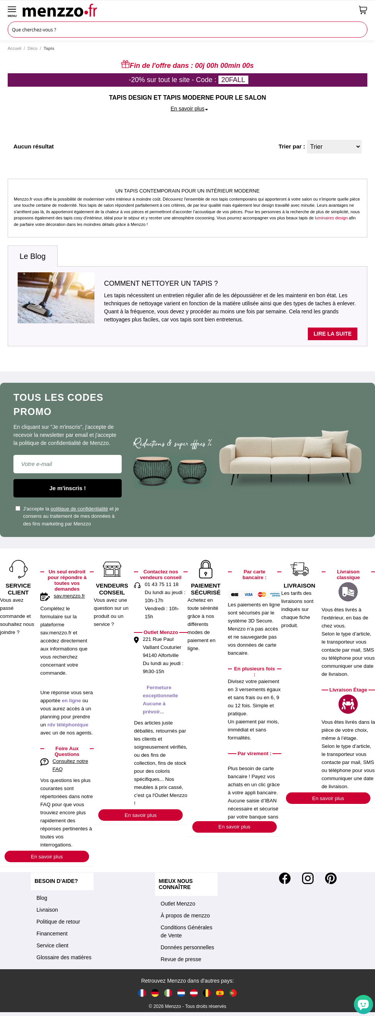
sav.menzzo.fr (69, 596)
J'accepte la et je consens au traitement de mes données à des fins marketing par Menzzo (67, 516)
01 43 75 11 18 (161, 584)
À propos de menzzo (185, 915)
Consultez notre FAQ (70, 765)
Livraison (47, 910)
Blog (41, 898)
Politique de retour (58, 922)
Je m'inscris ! (68, 488)
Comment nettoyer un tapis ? (161, 283)
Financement (52, 933)
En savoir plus (47, 857)
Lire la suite (333, 334)
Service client (52, 945)
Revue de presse (181, 959)
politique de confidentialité (79, 509)
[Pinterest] (331, 878)
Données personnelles (187, 947)
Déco (33, 48)
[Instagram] (308, 878)
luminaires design (331, 218)
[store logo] (188, 10)
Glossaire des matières (63, 957)
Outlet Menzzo (178, 904)
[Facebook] (285, 878)
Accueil (14, 48)
